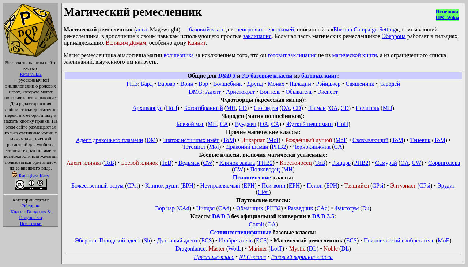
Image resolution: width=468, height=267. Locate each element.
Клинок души (162, 185)
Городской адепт (119, 240)
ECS (206, 240)
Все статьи (30, 223)
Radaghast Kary (34, 175)
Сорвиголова (444, 163)
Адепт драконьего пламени (109, 140)
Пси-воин (273, 185)
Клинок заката (237, 163)
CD (243, 108)
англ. (142, 29)
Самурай (386, 163)
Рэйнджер (328, 84)
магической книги (354, 55)
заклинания (257, 36)
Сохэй (256, 224)
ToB (109, 163)
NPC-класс (252, 257)
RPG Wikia (31, 74)
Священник (360, 84)
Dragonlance (190, 248)
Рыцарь (341, 163)
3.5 (245, 76)
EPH (187, 185)
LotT (276, 248)
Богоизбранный (203, 108)
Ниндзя (205, 208)
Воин (186, 84)
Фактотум (347, 208)
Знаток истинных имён (191, 140)
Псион (315, 185)
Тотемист (193, 147)
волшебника (179, 55)
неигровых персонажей (265, 29)
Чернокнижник (312, 147)
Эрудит (446, 185)
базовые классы (271, 76)
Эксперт (328, 92)
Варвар (166, 84)
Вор (203, 84)
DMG (195, 92)
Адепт (213, 92)
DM (151, 140)
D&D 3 (227, 76)
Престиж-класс (214, 257)
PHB (132, 84)
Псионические (252, 177)
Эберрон (30, 205)
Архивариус (147, 108)
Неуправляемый (220, 185)
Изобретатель (235, 240)
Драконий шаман (247, 147)
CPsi (132, 185)
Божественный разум (97, 185)
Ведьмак (189, 163)
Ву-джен (245, 124)
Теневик (420, 140)
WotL (234, 248)
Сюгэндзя (266, 108)
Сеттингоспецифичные (240, 232)
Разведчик (300, 208)
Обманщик (249, 208)
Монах (276, 84)
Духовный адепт (177, 240)
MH (231, 108)
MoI (273, 140)
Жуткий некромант (309, 124)
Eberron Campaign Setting (364, 29)
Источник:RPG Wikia (447, 14)
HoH (171, 108)
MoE (443, 240)
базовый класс (206, 29)
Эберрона (393, 36)
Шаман (317, 108)
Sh (147, 240)
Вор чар (165, 208)
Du (366, 208)
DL (313, 248)
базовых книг (319, 76)
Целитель (368, 108)
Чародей (389, 84)
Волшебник (227, 84)
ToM (228, 140)
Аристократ (240, 92)
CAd (183, 208)
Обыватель (299, 92)
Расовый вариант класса (302, 257)
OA (286, 108)
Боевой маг (190, 124)
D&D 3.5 (323, 216)
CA (224, 124)
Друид (255, 84)
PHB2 (279, 147)
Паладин (300, 84)
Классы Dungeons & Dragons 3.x (31, 214)
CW (207, 163)
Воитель (270, 92)
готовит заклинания (292, 55)
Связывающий (370, 140)
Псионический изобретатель (399, 240)
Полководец (265, 169)
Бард (147, 84)
